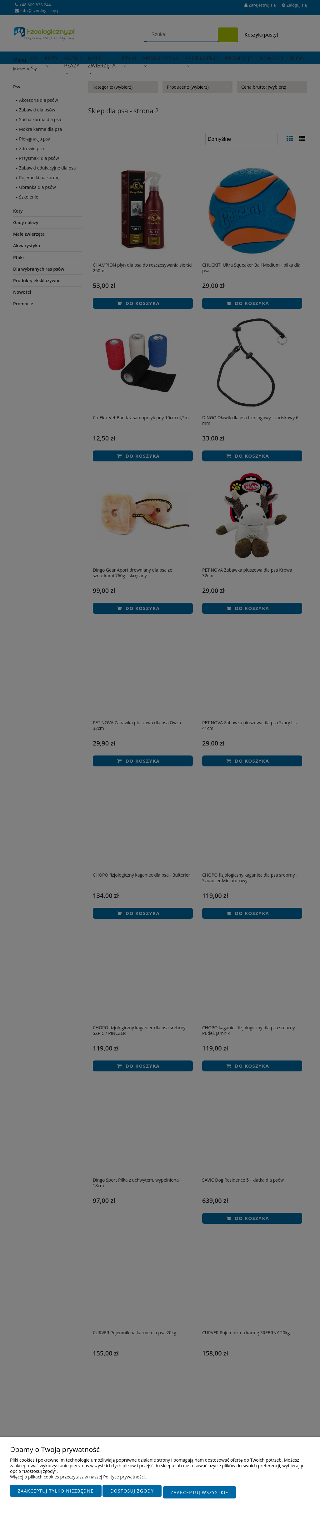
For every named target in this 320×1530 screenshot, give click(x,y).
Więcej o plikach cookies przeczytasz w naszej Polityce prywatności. (78, 1480)
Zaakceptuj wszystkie (199, 1494)
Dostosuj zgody (132, 1494)
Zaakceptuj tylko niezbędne (56, 1494)
